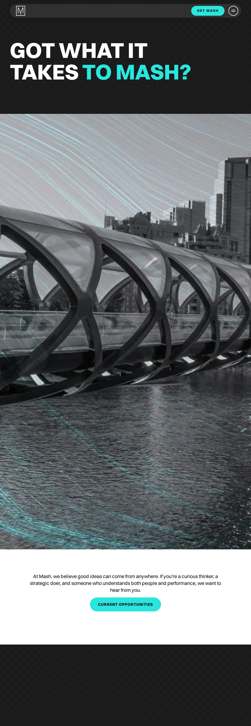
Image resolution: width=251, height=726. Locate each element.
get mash (208, 10)
